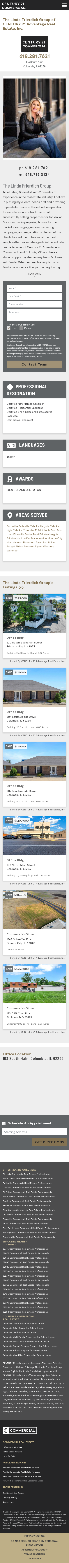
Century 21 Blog (10, 1497)
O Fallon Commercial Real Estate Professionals (27, 1187)
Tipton (39, 546)
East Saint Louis (51, 1391)
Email (14, 328)
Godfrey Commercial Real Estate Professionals (27, 1201)
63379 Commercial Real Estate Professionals (26, 1302)
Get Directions (49, 1142)
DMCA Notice (34, 1558)
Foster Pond (32, 534)
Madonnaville (39, 538)
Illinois (44, 1379)
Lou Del (26, 538)
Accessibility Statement (34, 1550)
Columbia (29, 530)
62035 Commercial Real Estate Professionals (26, 1280)
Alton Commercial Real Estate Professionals (25, 1223)
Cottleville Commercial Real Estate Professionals (28, 1214)
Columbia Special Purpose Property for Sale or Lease (30, 1346)
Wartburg (48, 546)
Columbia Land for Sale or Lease (19, 1332)
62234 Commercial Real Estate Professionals (25, 1271)
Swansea (29, 546)
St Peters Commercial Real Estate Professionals (27, 1192)
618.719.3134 (37, 174)
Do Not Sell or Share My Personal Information (34, 1543)
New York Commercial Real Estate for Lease (23, 1480)
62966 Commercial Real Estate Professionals (26, 1257)
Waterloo (12, 550)
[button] (34, 1124)
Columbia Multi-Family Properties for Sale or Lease (29, 1337)
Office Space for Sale (12, 1447)
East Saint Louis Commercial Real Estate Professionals (31, 1228)
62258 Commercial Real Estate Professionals (25, 1311)
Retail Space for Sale (12, 1451)
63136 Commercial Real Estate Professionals (25, 1293)
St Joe (51, 542)
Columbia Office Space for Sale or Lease (23, 1323)
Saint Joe (41, 542)
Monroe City (54, 538)
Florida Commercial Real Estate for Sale (21, 1467)
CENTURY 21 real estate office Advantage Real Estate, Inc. (32, 1375)
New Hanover (15, 542)
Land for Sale (9, 1456)
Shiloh (20, 546)
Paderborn (29, 542)
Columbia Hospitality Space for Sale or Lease (26, 1341)
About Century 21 (13, 1487)
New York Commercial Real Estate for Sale (22, 1476)
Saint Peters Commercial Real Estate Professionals (29, 1196)
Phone (27, 328)
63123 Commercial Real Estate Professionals (25, 1298)
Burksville (13, 526)
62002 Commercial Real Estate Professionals (26, 1253)
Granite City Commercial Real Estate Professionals (29, 1237)
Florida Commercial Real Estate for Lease (21, 1472)
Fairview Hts (14, 538)
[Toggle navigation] (64, 3)
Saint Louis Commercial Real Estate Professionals (28, 1178)
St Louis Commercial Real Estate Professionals (26, 1174)
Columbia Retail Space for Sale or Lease (23, 1328)
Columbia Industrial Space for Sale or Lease (25, 1350)
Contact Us (8, 1502)
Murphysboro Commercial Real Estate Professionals (29, 1232)
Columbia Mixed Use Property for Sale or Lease (27, 1355)
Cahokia (18, 530)
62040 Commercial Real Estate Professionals (26, 1262)
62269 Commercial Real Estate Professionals (25, 1275)
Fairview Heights (49, 534)
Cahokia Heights (40, 526)
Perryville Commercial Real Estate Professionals (27, 1219)
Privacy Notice (34, 1536)
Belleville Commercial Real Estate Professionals (27, 1183)
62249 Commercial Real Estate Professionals (25, 1289)
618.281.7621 (34, 55)
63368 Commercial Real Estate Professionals (26, 1284)
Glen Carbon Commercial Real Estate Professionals (29, 1210)
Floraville (19, 534)
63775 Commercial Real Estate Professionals (25, 1248)
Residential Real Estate (13, 1493)
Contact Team (35, 364)
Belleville (24, 526)
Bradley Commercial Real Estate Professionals (26, 1205)
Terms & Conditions (34, 1554)
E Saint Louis (43, 530)
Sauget (11, 546)
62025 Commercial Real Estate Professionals (26, 1266)
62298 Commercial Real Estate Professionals (25, 1307)
